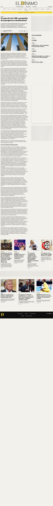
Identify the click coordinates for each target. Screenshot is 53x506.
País (28, 251)
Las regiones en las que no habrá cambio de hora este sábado (46, 254)
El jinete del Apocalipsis (37, 62)
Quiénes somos (20, 313)
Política (2, 251)
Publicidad (22, 315)
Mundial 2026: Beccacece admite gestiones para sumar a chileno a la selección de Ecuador (44, 296)
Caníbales (34, 51)
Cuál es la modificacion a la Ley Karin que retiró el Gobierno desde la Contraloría (19, 255)
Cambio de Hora (26, 12)
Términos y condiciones (28, 315)
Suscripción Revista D (20, 6)
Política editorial (32, 313)
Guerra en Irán (21, 12)
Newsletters (35, 6)
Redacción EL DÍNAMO (7, 30)
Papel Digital (28, 6)
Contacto (26, 313)
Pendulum (34, 40)
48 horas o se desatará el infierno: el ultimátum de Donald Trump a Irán (7, 296)
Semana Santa (32, 12)
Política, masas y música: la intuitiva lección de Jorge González (40, 46)
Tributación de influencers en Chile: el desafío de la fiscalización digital (41, 56)
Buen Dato (26, 10)
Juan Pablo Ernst (16, 263)
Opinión (2, 16)
